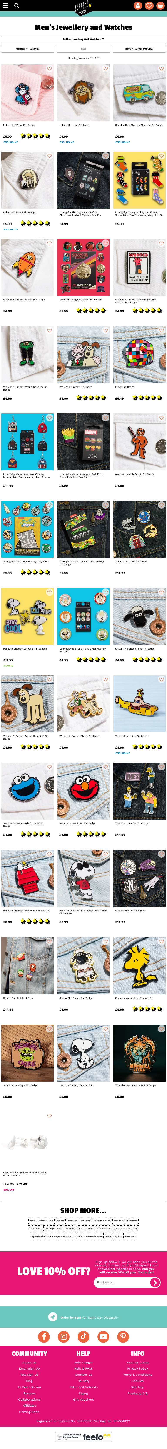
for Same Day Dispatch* (83, 1317)
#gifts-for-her (39, 1236)
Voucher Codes (137, 1362)
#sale (32, 1220)
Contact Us (83, 1374)
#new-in (72, 1220)
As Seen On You (29, 1387)
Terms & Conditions (137, 1374)
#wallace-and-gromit (126, 1228)
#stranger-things (53, 1228)
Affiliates (29, 1405)
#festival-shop (85, 1228)
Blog (29, 1380)
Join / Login (83, 1362)
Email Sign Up (29, 1368)
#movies (118, 1220)
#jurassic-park (102, 1220)
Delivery (83, 1380)
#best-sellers (46, 1220)
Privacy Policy (137, 1368)
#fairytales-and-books (90, 1236)
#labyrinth (132, 1220)
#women (85, 1220)
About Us (29, 1362)
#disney (70, 1228)
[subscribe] (155, 1282)
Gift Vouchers (83, 1399)
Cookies (138, 1380)
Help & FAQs (83, 1368)
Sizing (83, 1393)
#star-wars (35, 1228)
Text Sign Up (29, 1374)
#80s (108, 1236)
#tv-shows (130, 1236)
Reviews (29, 1393)
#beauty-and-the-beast (62, 1236)
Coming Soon (29, 1411)
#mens (60, 1220)
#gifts (118, 1236)
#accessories (104, 1228)
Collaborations (29, 1399)
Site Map (137, 1387)
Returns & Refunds (83, 1387)
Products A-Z (137, 1393)
